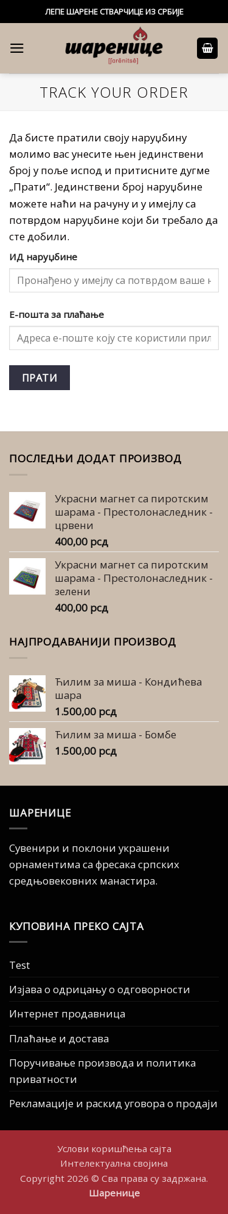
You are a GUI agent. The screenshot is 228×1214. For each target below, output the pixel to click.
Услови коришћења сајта (114, 1148)
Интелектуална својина (114, 1163)
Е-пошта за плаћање (56, 314)
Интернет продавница (67, 1013)
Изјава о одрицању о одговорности (99, 989)
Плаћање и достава (59, 1038)
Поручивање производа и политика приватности (102, 1071)
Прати (39, 378)
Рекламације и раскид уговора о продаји (113, 1103)
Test (19, 965)
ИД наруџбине (43, 257)
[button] (17, 48)
